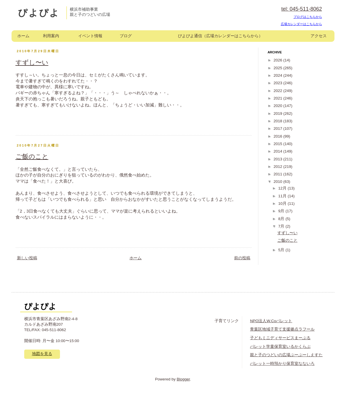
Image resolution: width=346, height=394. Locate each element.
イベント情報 (90, 36)
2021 (278, 98)
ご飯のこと (32, 156)
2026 (278, 60)
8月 (281, 219)
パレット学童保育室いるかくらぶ (280, 346)
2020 (278, 106)
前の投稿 (242, 258)
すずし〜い (32, 62)
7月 (281, 226)
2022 (278, 91)
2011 (278, 174)
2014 (278, 151)
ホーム (23, 36)
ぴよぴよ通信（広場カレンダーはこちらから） (220, 36)
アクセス (319, 36)
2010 (278, 181)
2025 (278, 68)
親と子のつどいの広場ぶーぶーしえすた (286, 355)
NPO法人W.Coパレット (271, 321)
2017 (278, 128)
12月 (283, 188)
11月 (283, 196)
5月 (281, 250)
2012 (278, 166)
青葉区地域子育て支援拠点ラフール (282, 329)
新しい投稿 (27, 258)
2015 (278, 144)
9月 (281, 211)
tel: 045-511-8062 (301, 9)
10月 (283, 203)
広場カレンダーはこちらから (301, 24)
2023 (278, 83)
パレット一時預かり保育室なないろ (282, 363)
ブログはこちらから (308, 16)
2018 (278, 121)
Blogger (183, 379)
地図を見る (42, 354)
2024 (278, 75)
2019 (278, 113)
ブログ (126, 36)
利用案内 (51, 36)
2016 (278, 136)
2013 (278, 159)
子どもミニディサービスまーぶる (280, 338)
